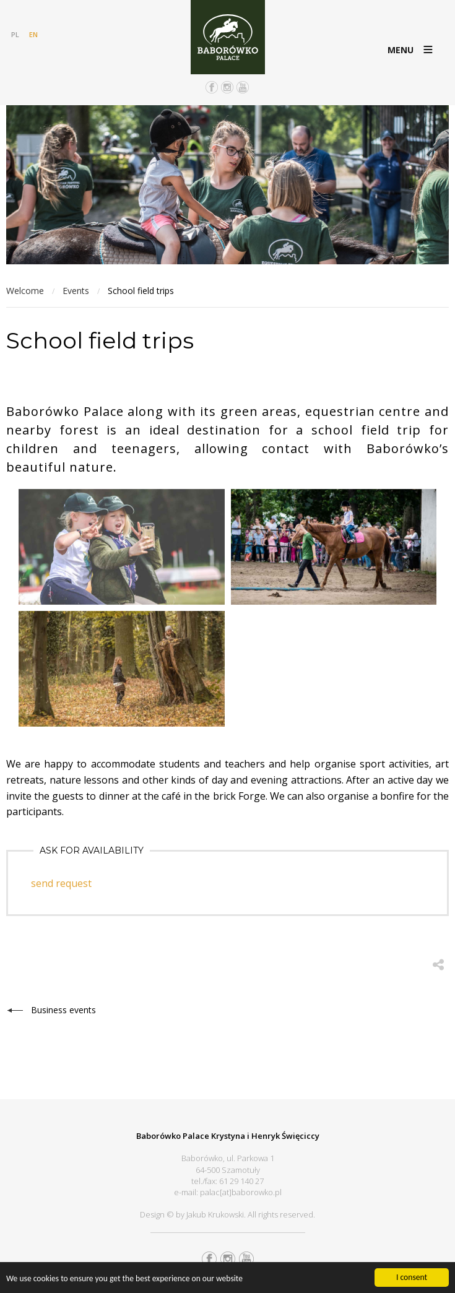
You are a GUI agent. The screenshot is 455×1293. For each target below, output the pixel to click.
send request (61, 883)
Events (76, 290)
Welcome (25, 290)
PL (15, 34)
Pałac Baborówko (228, 37)
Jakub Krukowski (215, 1214)
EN (33, 34)
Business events (63, 1010)
